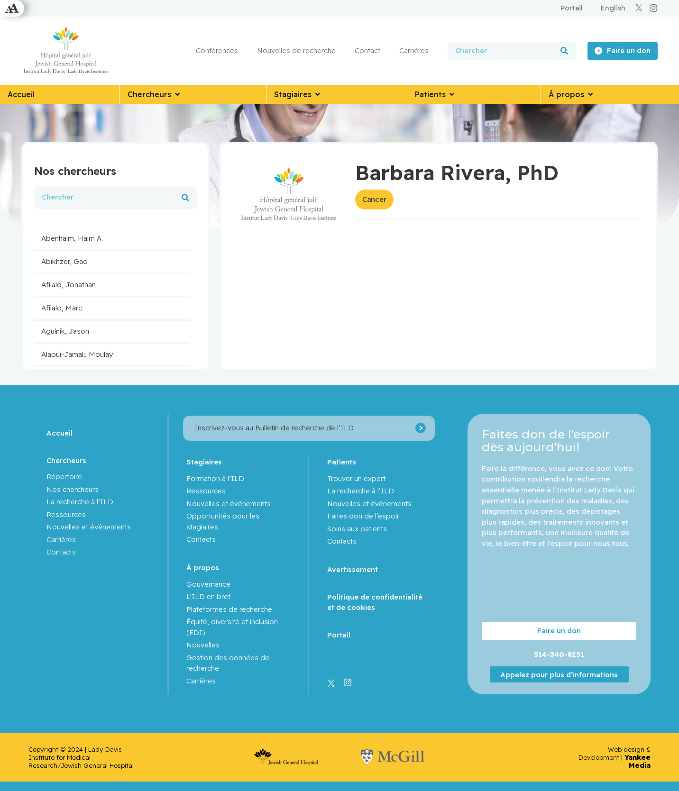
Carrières (414, 50)
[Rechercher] (564, 51)
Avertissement (352, 569)
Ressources (66, 514)
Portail (338, 634)
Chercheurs (66, 460)
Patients (341, 461)
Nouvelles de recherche (296, 50)
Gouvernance (208, 584)
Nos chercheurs (72, 489)
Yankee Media (637, 761)
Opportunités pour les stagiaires (222, 521)
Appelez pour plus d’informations (559, 674)
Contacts (61, 551)
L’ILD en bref (208, 596)
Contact (367, 50)
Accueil (59, 432)
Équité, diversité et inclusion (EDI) (232, 627)
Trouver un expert (356, 478)
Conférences (217, 50)
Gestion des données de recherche (227, 663)
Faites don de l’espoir (363, 515)
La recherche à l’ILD (79, 501)
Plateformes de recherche (229, 609)
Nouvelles (203, 644)
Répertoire (64, 476)
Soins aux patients (357, 528)
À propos (202, 567)
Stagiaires (204, 461)
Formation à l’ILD (215, 478)
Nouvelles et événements (88, 526)
